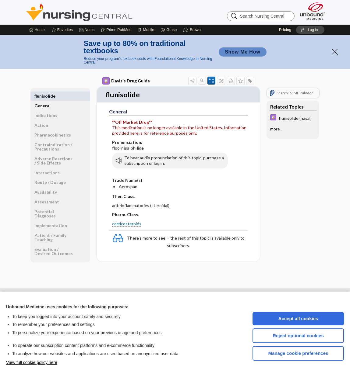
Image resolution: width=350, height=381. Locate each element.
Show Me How (242, 51)
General (42, 96)
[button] (193, 30)
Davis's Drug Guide (126, 81)
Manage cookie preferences (298, 353)
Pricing (285, 30)
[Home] (37, 30)
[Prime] (116, 30)
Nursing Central (102, 12)
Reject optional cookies (298, 335)
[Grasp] (169, 30)
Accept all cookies (298, 318)
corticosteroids (126, 224)
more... (276, 128)
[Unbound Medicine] (312, 11)
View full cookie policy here (31, 362)
